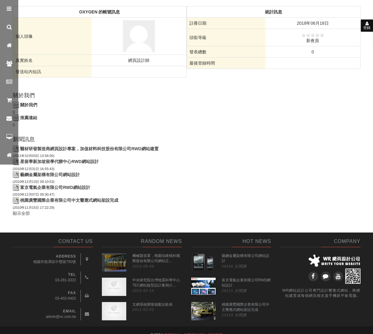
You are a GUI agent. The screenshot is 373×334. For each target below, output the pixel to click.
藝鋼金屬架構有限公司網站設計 (50, 174)
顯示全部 (21, 213)
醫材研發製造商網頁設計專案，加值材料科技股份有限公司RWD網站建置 (89, 148)
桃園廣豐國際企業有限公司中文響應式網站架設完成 (69, 200)
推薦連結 (28, 117)
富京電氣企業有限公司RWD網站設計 (55, 187)
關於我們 (28, 104)
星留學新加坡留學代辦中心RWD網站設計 (59, 161)
